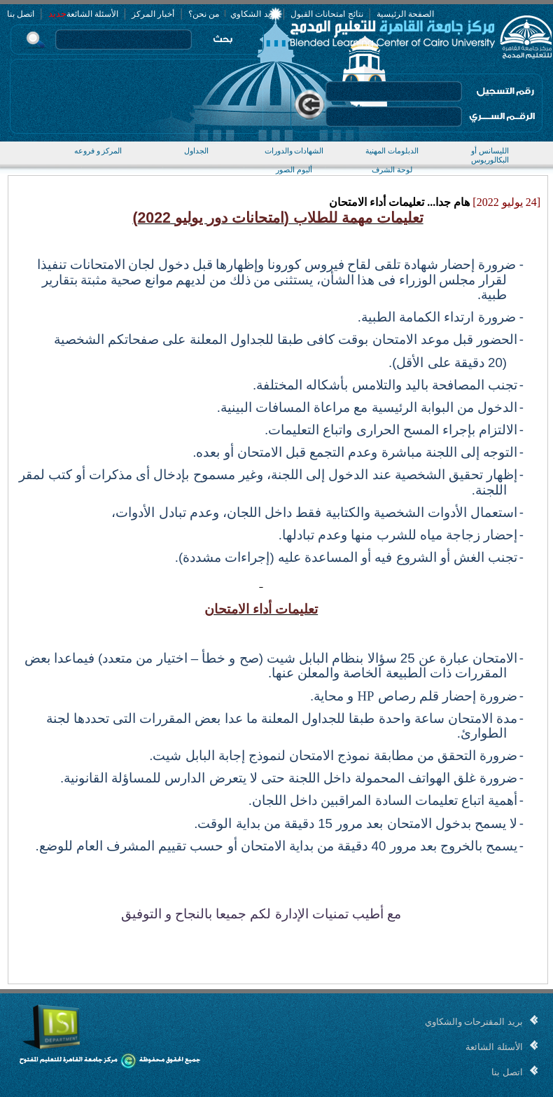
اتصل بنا (20, 14)
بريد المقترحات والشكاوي (474, 1021)
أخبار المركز (153, 14)
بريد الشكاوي (252, 14)
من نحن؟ (203, 14)
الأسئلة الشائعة (92, 14)
